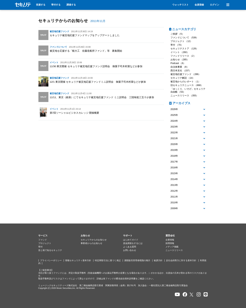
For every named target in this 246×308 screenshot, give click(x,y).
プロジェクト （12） (181, 41)
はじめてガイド (130, 240)
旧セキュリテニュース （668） (186, 85)
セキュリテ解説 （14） (182, 77)
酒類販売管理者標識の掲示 (137, 260)
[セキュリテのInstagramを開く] (199, 294)
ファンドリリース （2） (183, 55)
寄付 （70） (176, 45)
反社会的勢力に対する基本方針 (181, 260)
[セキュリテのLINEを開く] (206, 294)
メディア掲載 (171, 247)
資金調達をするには (133, 243)
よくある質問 (129, 247)
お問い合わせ (129, 250)
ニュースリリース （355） (184, 95)
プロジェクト (44, 243)
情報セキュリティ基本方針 (78, 260)
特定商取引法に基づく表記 (108, 260)
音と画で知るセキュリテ (50, 250)
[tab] (188, 109)
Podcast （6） (177, 63)
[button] (188, 109)
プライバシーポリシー (51, 260)
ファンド (42, 240)
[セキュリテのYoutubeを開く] (177, 294)
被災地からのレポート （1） (185, 81)
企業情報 (169, 240)
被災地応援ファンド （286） (185, 74)
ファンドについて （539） (184, 37)
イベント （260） (179, 52)
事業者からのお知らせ (91, 243)
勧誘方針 (158, 260)
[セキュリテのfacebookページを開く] (185, 294)
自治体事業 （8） (179, 67)
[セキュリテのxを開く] (192, 294)
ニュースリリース (174, 250)
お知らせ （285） (179, 59)
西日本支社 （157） (180, 70)
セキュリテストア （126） (184, 48)
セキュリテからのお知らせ (63, 20)
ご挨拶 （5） (177, 33)
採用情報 (169, 243)
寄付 (40, 247)
